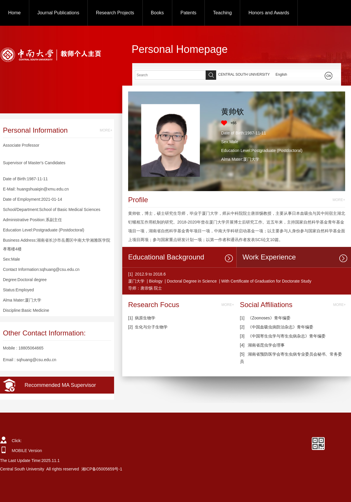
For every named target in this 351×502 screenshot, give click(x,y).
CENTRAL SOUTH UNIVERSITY (244, 74)
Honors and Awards (268, 12)
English (281, 74)
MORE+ (106, 130)
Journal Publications (58, 12)
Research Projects (115, 12)
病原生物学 (145, 318)
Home (14, 12)
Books (157, 12)
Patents (188, 12)
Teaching (222, 12)
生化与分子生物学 (151, 327)
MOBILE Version (27, 450)
